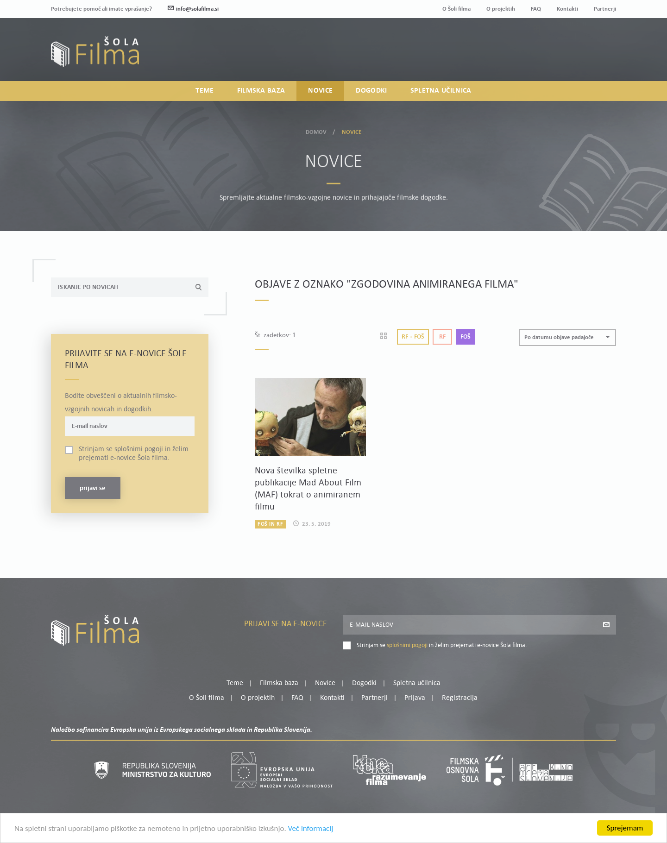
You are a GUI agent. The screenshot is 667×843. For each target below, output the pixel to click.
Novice (320, 90)
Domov (316, 130)
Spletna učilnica (441, 90)
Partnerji (605, 9)
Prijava (558, 56)
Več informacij (311, 829)
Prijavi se (93, 488)
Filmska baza (261, 90)
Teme (204, 90)
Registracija (600, 56)
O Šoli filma (456, 9)
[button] (567, 337)
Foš (465, 336)
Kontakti (567, 9)
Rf (442, 336)
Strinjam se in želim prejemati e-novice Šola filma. (134, 454)
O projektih (500, 9)
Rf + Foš (413, 336)
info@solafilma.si (193, 9)
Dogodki (371, 90)
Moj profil (568, 45)
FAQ (536, 9)
